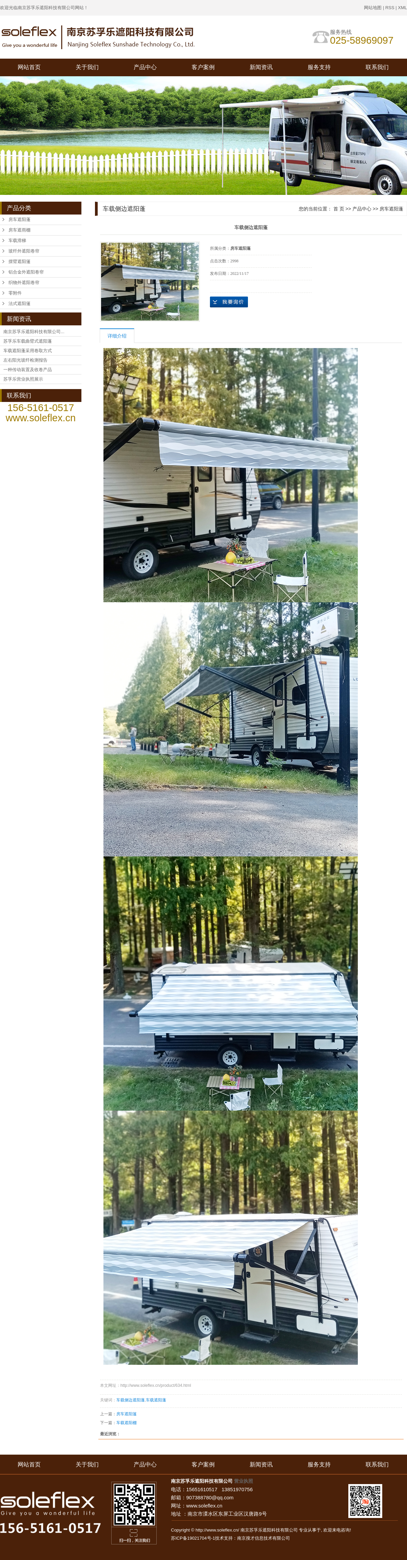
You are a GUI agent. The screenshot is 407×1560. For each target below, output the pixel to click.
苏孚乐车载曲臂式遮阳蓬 (27, 341)
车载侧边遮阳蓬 (130, 1400)
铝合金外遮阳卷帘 (26, 272)
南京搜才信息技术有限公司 (263, 1538)
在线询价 (229, 302)
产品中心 (145, 67)
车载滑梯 (17, 240)
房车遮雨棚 (19, 229)
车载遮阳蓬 (156, 1400)
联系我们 (377, 67)
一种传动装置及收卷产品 (27, 369)
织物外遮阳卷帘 (23, 282)
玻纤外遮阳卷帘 (23, 251)
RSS (389, 7)
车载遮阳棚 (126, 1422)
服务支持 (319, 67)
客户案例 (203, 67)
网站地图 (373, 7)
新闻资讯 (261, 67)
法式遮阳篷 (19, 303)
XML (402, 7)
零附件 (15, 293)
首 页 (338, 208)
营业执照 (243, 1481)
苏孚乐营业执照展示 (23, 379)
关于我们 (87, 67)
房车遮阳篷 (126, 1414)
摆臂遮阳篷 (19, 261)
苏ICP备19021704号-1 (193, 1538)
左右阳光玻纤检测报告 (25, 360)
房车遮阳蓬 (19, 219)
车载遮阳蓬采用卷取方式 (27, 350)
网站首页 (29, 67)
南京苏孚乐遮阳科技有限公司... (33, 331)
